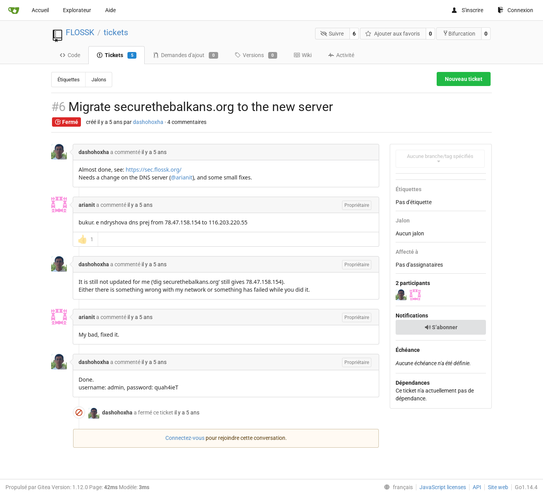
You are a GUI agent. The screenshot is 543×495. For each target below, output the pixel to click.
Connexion (515, 10)
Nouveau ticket (463, 79)
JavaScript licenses (442, 487)
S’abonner (441, 327)
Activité (341, 55)
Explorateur (77, 10)
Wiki (303, 55)
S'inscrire (467, 10)
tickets (116, 32)
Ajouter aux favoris (392, 33)
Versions (256, 55)
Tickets (116, 55)
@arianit (181, 177)
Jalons (98, 79)
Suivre (332, 33)
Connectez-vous (184, 438)
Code (69, 55)
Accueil (40, 10)
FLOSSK (80, 32)
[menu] (397, 487)
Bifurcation (459, 33)
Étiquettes (68, 79)
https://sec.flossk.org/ (153, 169)
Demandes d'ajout (185, 55)
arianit (87, 205)
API (477, 487)
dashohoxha (148, 122)
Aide (110, 10)
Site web (498, 487)
